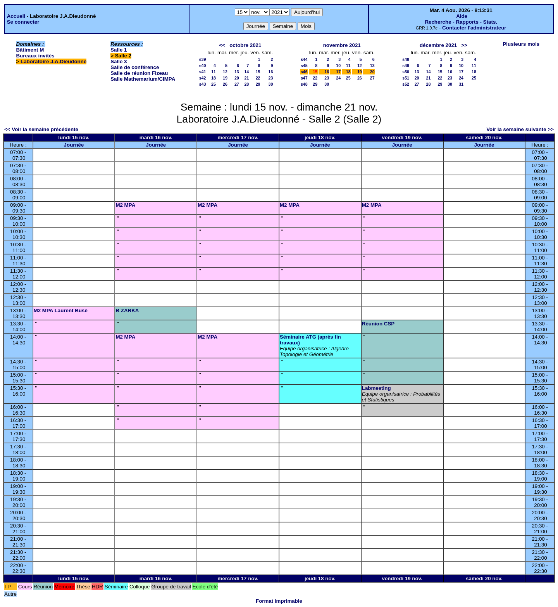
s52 (405, 84)
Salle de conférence (134, 67)
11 (213, 71)
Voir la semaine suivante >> (520, 129)
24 (338, 78)
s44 (304, 59)
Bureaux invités (35, 56)
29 (258, 84)
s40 (202, 65)
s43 (202, 84)
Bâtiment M (30, 50)
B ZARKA (127, 310)
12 (225, 71)
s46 (304, 71)
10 (338, 65)
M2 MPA (125, 205)
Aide (461, 16)
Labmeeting (376, 388)
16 (271, 71)
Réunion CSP (378, 324)
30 (271, 84)
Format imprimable (279, 601)
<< (222, 45)
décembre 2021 (438, 45)
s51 (405, 78)
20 (236, 78)
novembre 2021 (342, 45)
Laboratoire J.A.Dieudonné (53, 61)
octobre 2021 (245, 45)
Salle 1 (118, 50)
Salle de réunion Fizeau (139, 73)
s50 (405, 71)
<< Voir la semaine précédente (41, 129)
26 (225, 84)
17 (338, 71)
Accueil (16, 16)
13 (236, 71)
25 (213, 84)
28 (246, 84)
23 (271, 78)
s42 (202, 78)
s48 (304, 84)
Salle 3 (118, 61)
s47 (304, 78)
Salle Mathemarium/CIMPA (142, 79)
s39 (202, 59)
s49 (405, 65)
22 (258, 78)
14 (246, 71)
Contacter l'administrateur (474, 28)
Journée (74, 145)
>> (464, 45)
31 (461, 84)
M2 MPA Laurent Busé (61, 310)
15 (258, 71)
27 (236, 84)
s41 (202, 71)
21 (246, 78)
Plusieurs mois (521, 44)
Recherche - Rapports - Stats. (461, 22)
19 (225, 78)
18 (213, 78)
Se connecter (23, 22)
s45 (304, 65)
